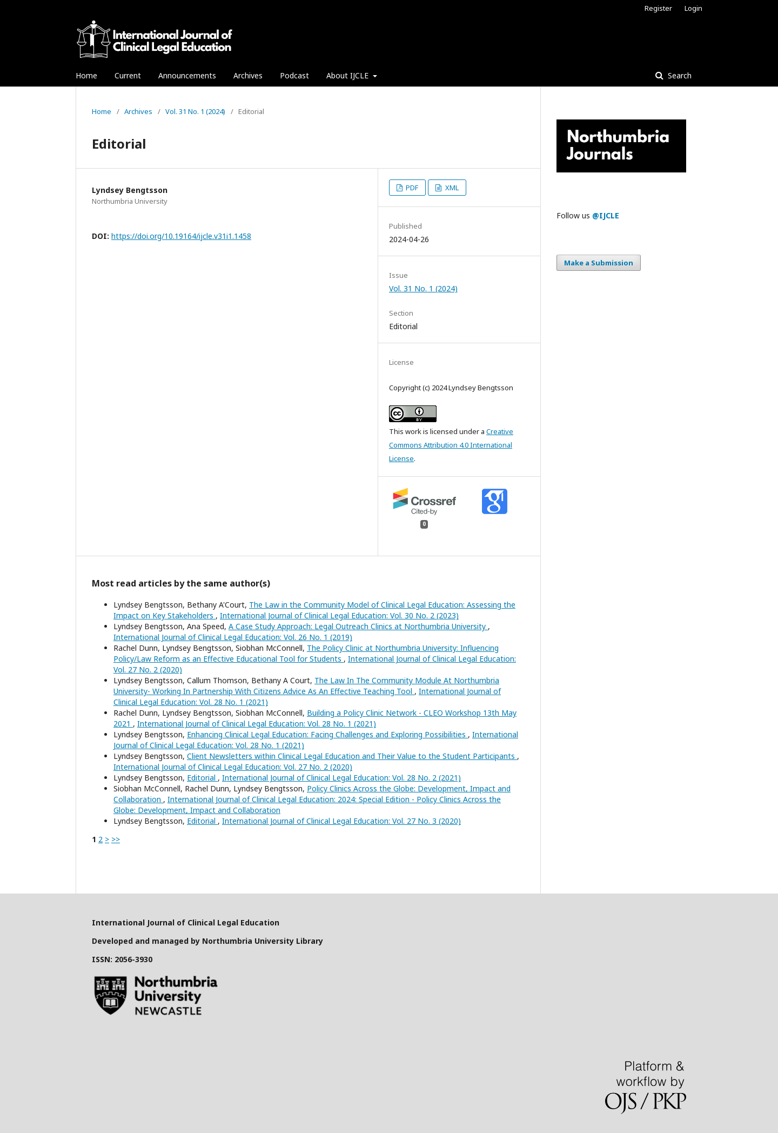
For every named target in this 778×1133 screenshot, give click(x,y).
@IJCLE (605, 215)
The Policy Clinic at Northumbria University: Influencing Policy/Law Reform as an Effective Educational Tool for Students (306, 653)
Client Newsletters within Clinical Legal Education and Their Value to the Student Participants (352, 756)
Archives (248, 75)
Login (693, 8)
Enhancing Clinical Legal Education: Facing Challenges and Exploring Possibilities (327, 734)
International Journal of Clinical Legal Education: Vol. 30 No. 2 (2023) (339, 615)
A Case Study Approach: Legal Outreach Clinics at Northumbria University (358, 626)
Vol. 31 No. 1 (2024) (195, 111)
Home (86, 75)
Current (128, 75)
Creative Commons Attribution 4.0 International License (451, 444)
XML (451, 187)
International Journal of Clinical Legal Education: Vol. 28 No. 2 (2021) (341, 777)
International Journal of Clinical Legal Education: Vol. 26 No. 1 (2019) (232, 637)
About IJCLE (348, 75)
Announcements (187, 75)
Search (679, 75)
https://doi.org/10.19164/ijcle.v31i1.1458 (181, 236)
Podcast (294, 75)
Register (658, 8)
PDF (411, 187)
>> (115, 839)
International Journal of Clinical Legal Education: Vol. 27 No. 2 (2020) (232, 767)
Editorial (202, 777)
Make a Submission (598, 263)
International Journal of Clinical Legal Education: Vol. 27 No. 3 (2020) (341, 821)
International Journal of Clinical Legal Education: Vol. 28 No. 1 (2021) (256, 723)
